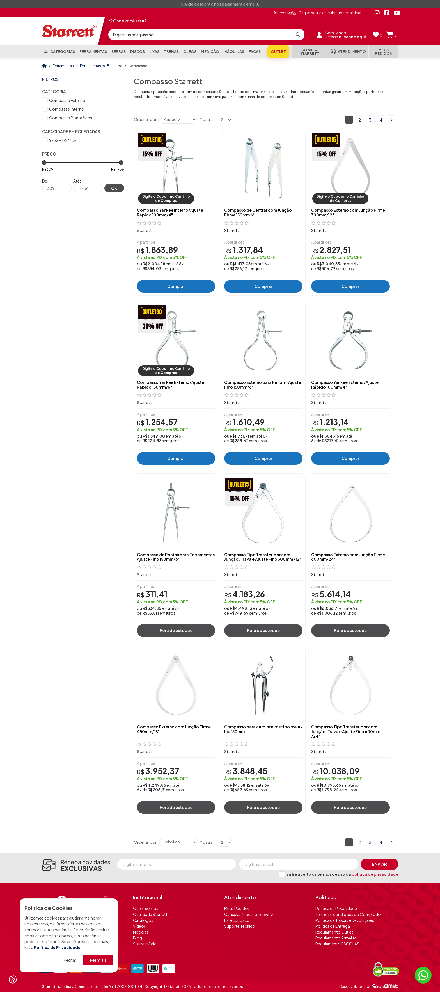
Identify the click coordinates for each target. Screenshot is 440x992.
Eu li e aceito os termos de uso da (342, 874)
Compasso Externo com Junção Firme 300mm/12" (348, 212)
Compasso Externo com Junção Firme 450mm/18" (174, 729)
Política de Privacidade (57, 947)
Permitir (98, 960)
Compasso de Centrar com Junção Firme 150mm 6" (258, 212)
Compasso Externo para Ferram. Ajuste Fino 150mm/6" (262, 384)
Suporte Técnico (239, 926)
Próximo (392, 119)
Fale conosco (236, 920)
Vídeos (139, 926)
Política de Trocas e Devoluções (344, 920)
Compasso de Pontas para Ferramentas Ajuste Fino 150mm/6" (176, 557)
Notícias (140, 931)
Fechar (70, 960)
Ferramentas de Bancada (101, 66)
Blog (137, 937)
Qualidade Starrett (150, 914)
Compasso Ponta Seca (70, 117)
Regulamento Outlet (334, 931)
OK (114, 188)
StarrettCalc (144, 943)
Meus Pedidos (237, 908)
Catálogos (143, 920)
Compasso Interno (66, 108)
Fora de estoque (176, 630)
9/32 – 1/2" (62, 140)
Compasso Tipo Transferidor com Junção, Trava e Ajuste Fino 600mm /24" (345, 731)
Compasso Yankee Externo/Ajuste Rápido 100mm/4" (345, 384)
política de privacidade (375, 874)
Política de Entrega (332, 926)
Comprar (176, 286)
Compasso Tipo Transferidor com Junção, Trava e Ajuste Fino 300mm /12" (262, 557)
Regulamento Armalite (336, 937)
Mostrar (207, 119)
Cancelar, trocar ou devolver (250, 914)
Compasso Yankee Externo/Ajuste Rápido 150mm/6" (170, 384)
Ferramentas (63, 66)
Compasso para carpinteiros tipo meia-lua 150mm (263, 729)
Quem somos (145, 908)
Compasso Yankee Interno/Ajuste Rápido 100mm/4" (170, 212)
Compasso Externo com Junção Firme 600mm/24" (348, 557)
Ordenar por (145, 119)
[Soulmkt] (385, 986)
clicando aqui (352, 36)
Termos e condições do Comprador (348, 914)
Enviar (379, 863)
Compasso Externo (67, 100)
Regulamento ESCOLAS (337, 943)
